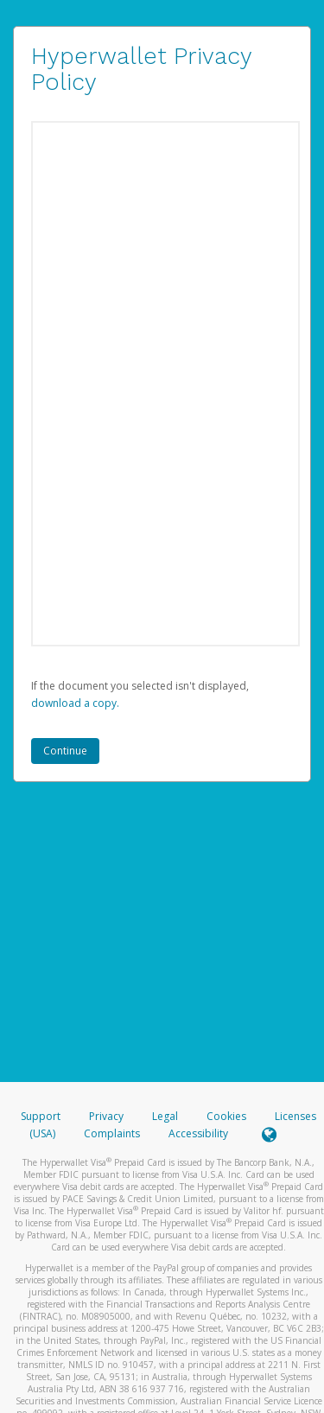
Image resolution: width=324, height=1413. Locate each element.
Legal (165, 1116)
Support (40, 1116)
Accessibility (198, 1133)
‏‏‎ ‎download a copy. (75, 703)
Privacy (106, 1116)
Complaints (113, 1133)
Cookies (226, 1116)
